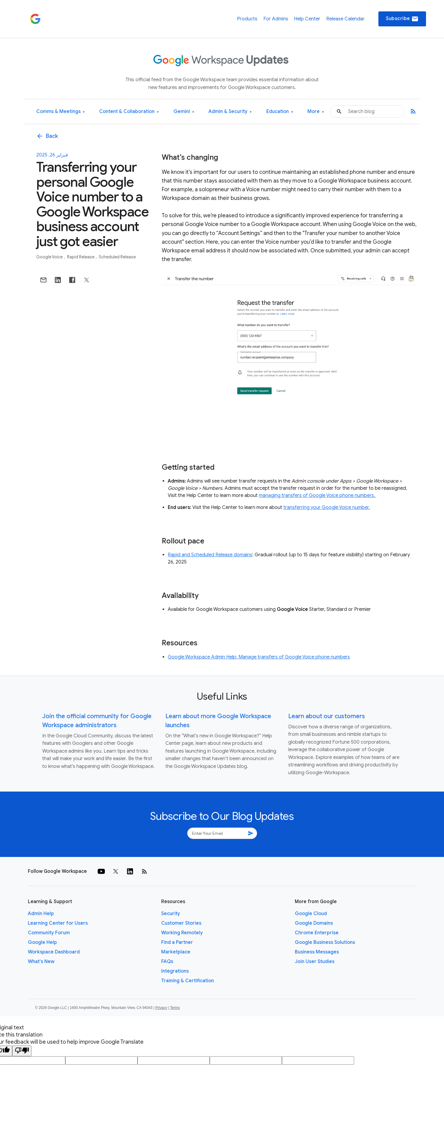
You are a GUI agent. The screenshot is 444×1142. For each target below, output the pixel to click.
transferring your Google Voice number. (326, 507)
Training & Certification (187, 981)
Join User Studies (314, 962)
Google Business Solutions (325, 942)
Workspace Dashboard (54, 952)
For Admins (275, 19)
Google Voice (50, 257)
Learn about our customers (326, 716)
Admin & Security (230, 111)
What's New (41, 962)
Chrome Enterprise (317, 933)
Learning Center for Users (58, 923)
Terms (175, 1008)
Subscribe (402, 18)
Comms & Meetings (60, 111)
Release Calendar (345, 19)
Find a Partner (177, 942)
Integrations (175, 971)
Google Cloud (311, 914)
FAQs (167, 962)
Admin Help (41, 914)
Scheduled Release (117, 257)
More (315, 111)
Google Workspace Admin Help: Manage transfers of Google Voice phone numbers (259, 657)
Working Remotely (182, 933)
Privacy (161, 1008)
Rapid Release (81, 257)
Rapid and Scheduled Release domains (210, 555)
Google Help (42, 942)
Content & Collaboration (129, 111)
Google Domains (314, 923)
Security (170, 914)
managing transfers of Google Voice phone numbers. (317, 495)
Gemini (183, 111)
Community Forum (49, 933)
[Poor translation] (21, 1050)
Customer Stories (181, 923)
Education (279, 111)
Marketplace (175, 952)
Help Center (307, 19)
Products (247, 19)
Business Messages (317, 952)
